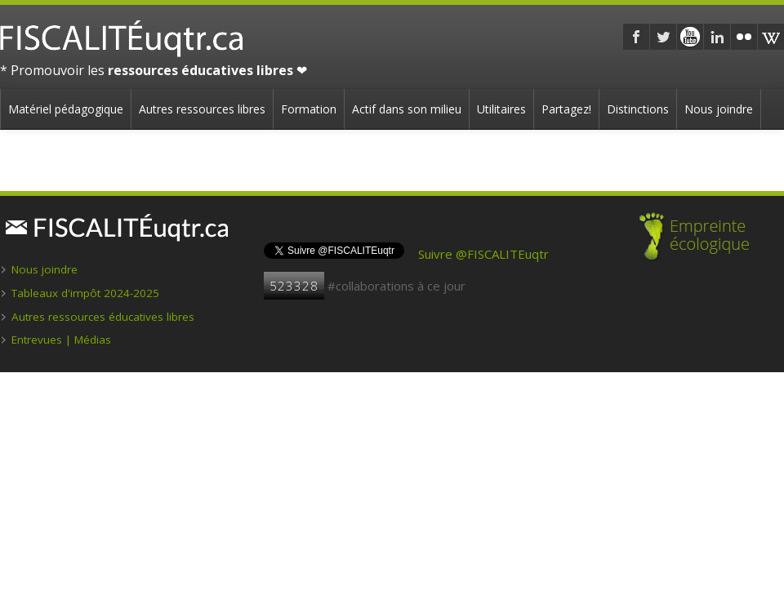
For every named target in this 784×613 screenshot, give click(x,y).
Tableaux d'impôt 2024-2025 (85, 293)
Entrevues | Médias (61, 339)
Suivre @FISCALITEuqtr (483, 254)
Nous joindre (718, 109)
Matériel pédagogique (65, 109)
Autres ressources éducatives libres (102, 316)
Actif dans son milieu (406, 109)
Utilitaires (501, 109)
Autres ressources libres (202, 109)
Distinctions (638, 109)
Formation (308, 109)
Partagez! (566, 109)
